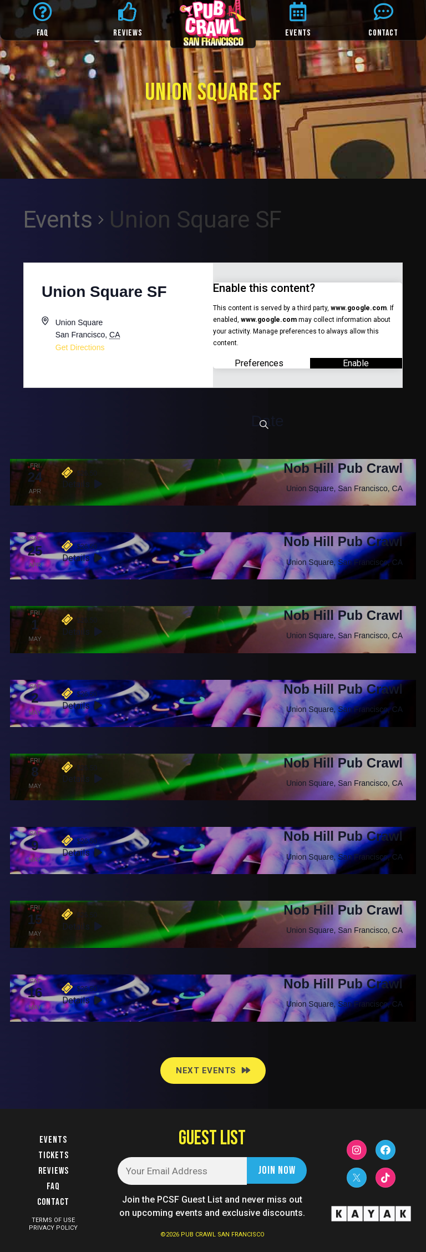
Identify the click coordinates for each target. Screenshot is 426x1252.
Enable (356, 362)
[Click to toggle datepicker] (267, 421)
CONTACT (383, 33)
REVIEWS (128, 33)
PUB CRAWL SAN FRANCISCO (223, 1234)
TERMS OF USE (53, 1220)
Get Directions (80, 347)
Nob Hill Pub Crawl (343, 468)
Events (58, 219)
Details (82, 484)
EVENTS (298, 33)
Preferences (259, 362)
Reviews (53, 1171)
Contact (53, 1202)
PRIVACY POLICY (53, 1227)
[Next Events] (213, 1070)
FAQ (43, 33)
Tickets (53, 1155)
